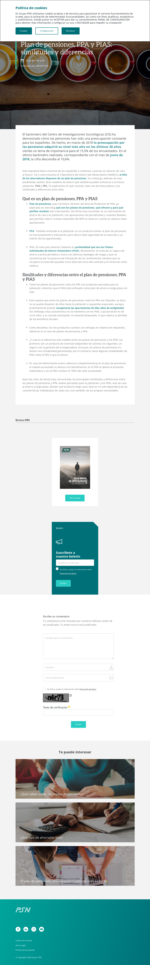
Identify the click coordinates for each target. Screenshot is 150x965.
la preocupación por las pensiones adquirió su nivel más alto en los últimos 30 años (73, 144)
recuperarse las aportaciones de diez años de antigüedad (90, 308)
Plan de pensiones (40, 203)
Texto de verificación (56, 707)
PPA (31, 231)
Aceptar (23, 30)
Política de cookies (24, 940)
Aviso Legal (21, 945)
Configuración (47, 30)
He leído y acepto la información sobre (71, 689)
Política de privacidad (25, 950)
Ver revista (75, 497)
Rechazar (70, 30)
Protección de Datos (68, 573)
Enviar (63, 583)
